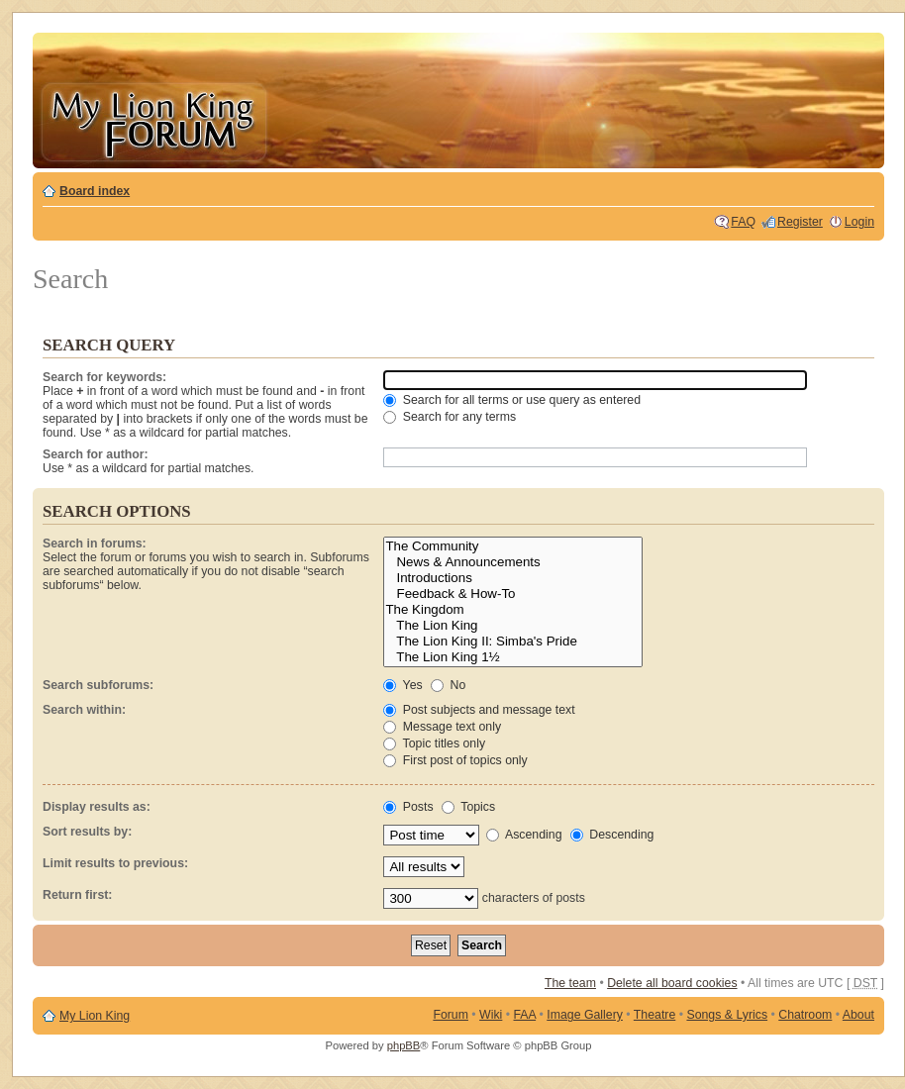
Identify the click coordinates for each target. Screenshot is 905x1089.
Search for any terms (449, 417)
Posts (408, 807)
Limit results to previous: (115, 863)
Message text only (442, 727)
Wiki (490, 1015)
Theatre (654, 1015)
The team (570, 983)
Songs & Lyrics (726, 1015)
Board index (94, 191)
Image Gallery (585, 1015)
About (858, 1015)
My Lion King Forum (153, 120)
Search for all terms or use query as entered (512, 400)
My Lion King (94, 1016)
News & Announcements (513, 562)
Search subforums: (98, 685)
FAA (525, 1015)
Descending (612, 835)
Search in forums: (95, 543)
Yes (402, 685)
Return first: (77, 895)
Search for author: (96, 454)
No (448, 685)
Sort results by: (87, 832)
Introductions (513, 578)
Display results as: (97, 807)
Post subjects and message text (478, 710)
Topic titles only (434, 743)
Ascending (523, 835)
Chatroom (805, 1015)
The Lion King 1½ (513, 657)
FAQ (743, 222)
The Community (513, 546)
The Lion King (513, 626)
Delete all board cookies (672, 983)
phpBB (404, 1045)
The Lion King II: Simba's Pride (513, 641)
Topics (468, 807)
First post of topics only (455, 760)
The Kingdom (513, 610)
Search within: (84, 710)
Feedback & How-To (513, 594)
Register (800, 222)
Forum (450, 1015)
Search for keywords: (104, 377)
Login (859, 222)
